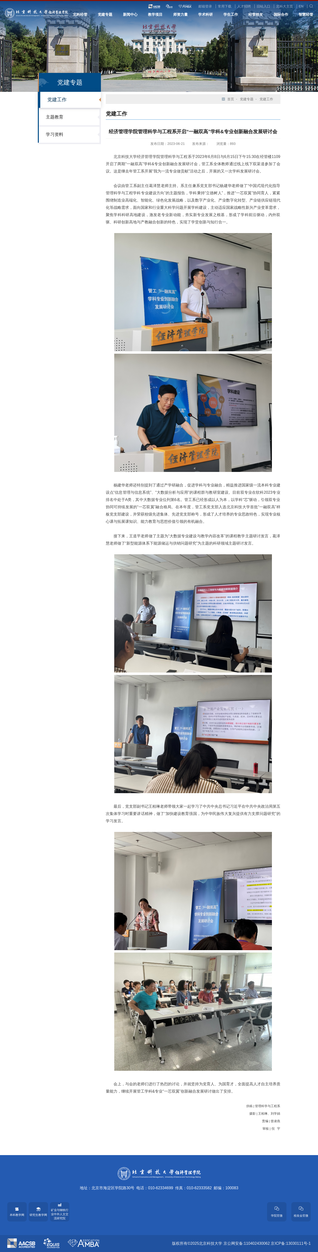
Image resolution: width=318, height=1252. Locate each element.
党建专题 (105, 14)
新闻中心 (130, 14)
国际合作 (281, 14)
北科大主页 (284, 6)
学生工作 (230, 14)
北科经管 (80, 14)
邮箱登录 (205, 6)
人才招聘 (244, 6)
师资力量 (180, 14)
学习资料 (54, 134)
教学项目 (155, 14)
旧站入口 (263, 6)
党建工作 (57, 99)
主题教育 (54, 117)
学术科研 (205, 14)
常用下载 (224, 6)
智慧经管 (306, 14)
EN (301, 6)
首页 (230, 99)
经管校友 (255, 14)
